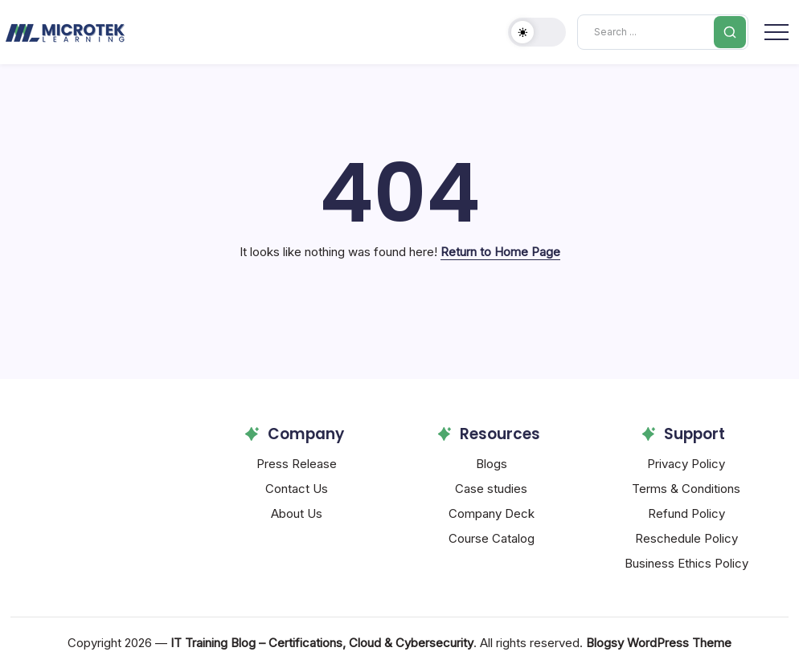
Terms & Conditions (686, 488)
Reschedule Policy (686, 538)
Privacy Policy (686, 463)
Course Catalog (492, 538)
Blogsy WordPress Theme (658, 642)
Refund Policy (686, 513)
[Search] (662, 32)
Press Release (296, 463)
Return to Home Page (500, 251)
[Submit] (730, 32)
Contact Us (296, 488)
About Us (296, 513)
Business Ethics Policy (686, 563)
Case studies (491, 488)
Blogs (491, 463)
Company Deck (492, 513)
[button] (537, 32)
